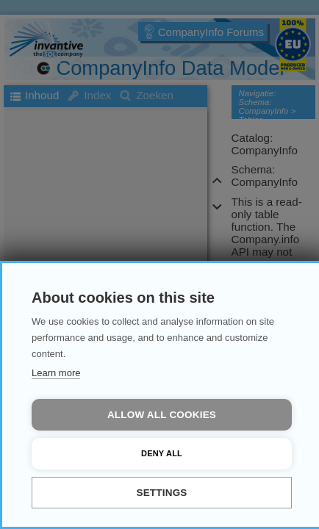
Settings (161, 492)
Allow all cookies (161, 414)
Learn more (56, 372)
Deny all (161, 453)
